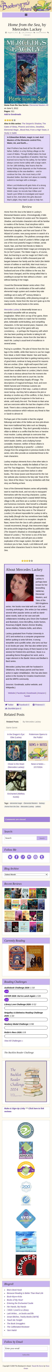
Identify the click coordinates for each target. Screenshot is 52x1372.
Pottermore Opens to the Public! (38, 735)
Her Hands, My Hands (16, 1307)
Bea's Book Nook (14, 1290)
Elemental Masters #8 (38, 105)
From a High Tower (38, 130)
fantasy (42, 803)
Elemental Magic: (11, 130)
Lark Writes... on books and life (20, 1313)
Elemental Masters (30, 803)
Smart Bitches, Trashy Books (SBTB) (23, 1317)
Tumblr (27, 696)
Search (42, 838)
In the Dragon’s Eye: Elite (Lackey (16, 735)
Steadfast (40, 127)
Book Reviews (41, 32)
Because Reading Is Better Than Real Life (25, 1293)
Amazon (41, 693)
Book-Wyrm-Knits (14, 1297)
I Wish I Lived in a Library (18, 1310)
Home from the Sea (12, 807)
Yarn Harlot (12, 1330)
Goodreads (31, 693)
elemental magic (16, 803)
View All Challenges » (13, 1041)
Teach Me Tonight (14, 1320)
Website (11, 693)
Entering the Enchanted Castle (20, 1303)
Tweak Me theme (37, 1366)
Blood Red (24, 130)
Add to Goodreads (12, 114)
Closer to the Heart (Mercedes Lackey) (16, 765)
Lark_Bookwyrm (26, 32)
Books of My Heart (15, 1300)
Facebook (21, 693)
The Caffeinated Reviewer (18, 1327)
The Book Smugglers (16, 1323)
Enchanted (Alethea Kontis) (16, 795)
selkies (38, 807)
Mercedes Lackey (11, 309)
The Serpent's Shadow (31, 123)
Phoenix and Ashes (26, 127)
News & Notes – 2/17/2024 (38, 765)
